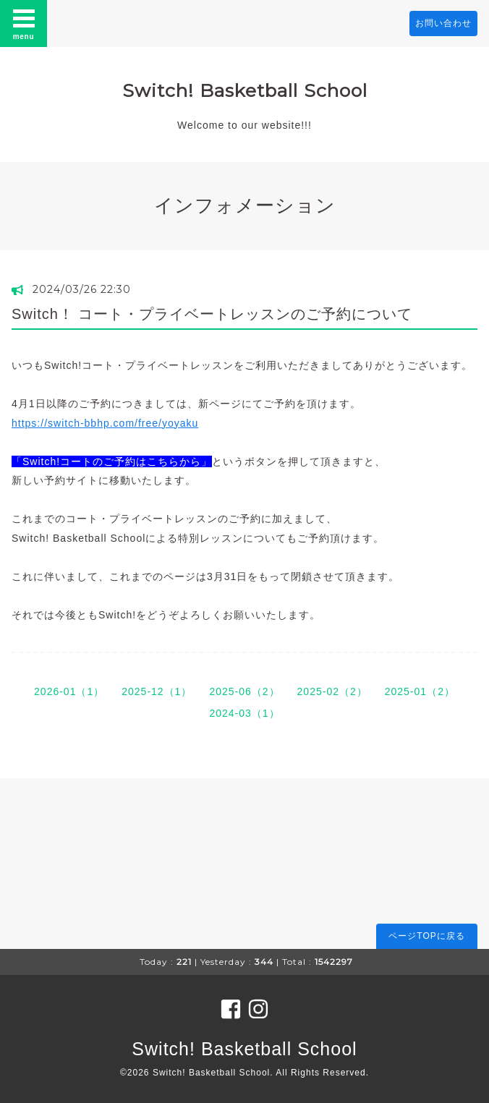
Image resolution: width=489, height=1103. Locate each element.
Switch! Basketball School (244, 90)
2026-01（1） (69, 691)
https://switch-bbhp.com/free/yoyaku (105, 423)
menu (24, 23)
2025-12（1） (157, 691)
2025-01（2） (420, 691)
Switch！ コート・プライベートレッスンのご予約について (212, 314)
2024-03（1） (244, 713)
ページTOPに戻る (426, 936)
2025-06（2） (244, 691)
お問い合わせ (443, 23)
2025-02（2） (332, 691)
